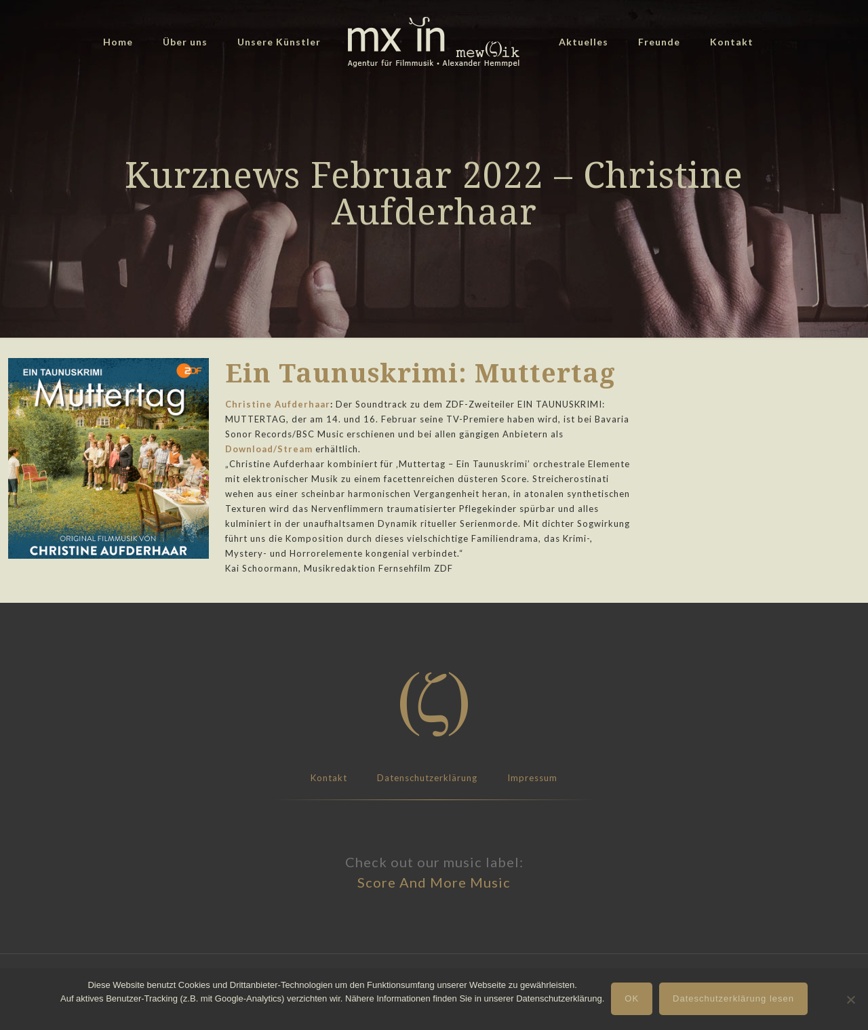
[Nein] (851, 999)
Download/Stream (269, 448)
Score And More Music (434, 882)
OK (632, 998)
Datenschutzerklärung (427, 777)
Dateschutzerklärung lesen (733, 998)
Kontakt (329, 777)
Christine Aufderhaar (277, 404)
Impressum (532, 777)
